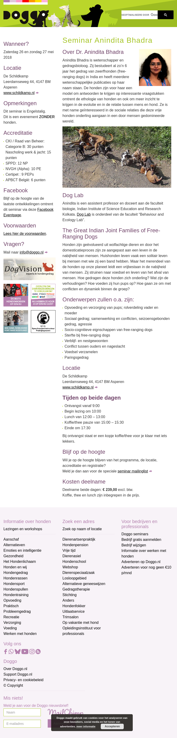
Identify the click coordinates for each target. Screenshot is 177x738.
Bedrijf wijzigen (133, 545)
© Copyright (13, 685)
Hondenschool (74, 561)
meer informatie (86, 726)
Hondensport (14, 584)
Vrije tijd (68, 550)
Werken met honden (20, 634)
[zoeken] (139, 14)
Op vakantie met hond (80, 623)
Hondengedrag (15, 573)
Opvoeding (12, 600)
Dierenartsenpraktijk (78, 539)
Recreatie (11, 617)
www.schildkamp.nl (19, 93)
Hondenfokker (74, 606)
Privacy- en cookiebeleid (23, 680)
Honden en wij (15, 567)
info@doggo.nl (31, 252)
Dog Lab (84, 214)
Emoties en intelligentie (22, 550)
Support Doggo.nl (17, 674)
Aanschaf (11, 539)
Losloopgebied (74, 578)
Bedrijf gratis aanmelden (141, 540)
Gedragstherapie (76, 589)
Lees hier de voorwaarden (24, 234)
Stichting (69, 595)
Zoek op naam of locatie (82, 529)
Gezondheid (13, 556)
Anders (68, 600)
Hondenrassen (15, 578)
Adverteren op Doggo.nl (140, 562)
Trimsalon (70, 617)
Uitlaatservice (73, 611)
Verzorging (12, 623)
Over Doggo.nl (15, 669)
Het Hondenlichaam (19, 561)
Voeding (10, 628)
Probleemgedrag (17, 611)
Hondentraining (16, 595)
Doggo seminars (134, 534)
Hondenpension (75, 545)
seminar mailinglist (133, 471)
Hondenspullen (15, 589)
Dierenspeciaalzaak (78, 573)
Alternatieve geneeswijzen (83, 584)
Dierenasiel (71, 556)
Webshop (70, 567)
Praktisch (11, 606)
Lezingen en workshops (22, 529)
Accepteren (112, 726)
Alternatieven (14, 545)
